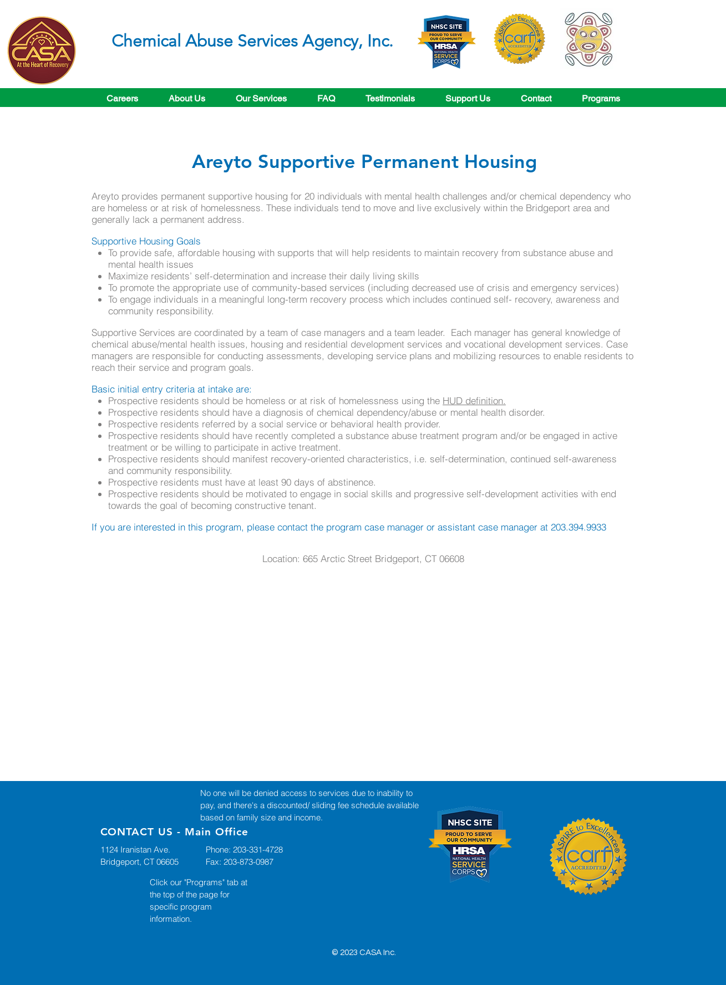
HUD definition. (474, 400)
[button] (261, 98)
